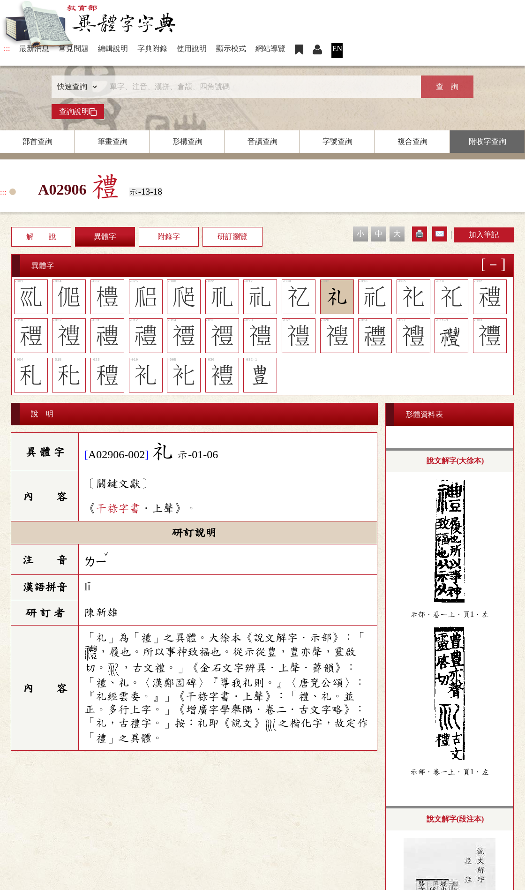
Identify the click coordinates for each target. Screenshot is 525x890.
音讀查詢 (263, 141)
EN (337, 49)
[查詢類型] (75, 86)
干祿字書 (118, 508)
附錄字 (169, 237)
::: (7, 49)
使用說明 (192, 49)
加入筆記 (484, 235)
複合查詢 (413, 141)
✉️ (439, 234)
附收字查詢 (487, 141)
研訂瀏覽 (233, 237)
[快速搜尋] (259, 86)
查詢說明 (78, 111)
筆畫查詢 (113, 141)
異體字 (105, 237)
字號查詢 (337, 141)
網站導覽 (270, 49)
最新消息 (34, 49)
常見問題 (74, 49)
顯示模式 (231, 49)
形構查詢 (187, 141)
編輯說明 (113, 49)
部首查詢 (37, 141)
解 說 (41, 237)
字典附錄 (152, 49)
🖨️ (419, 234)
